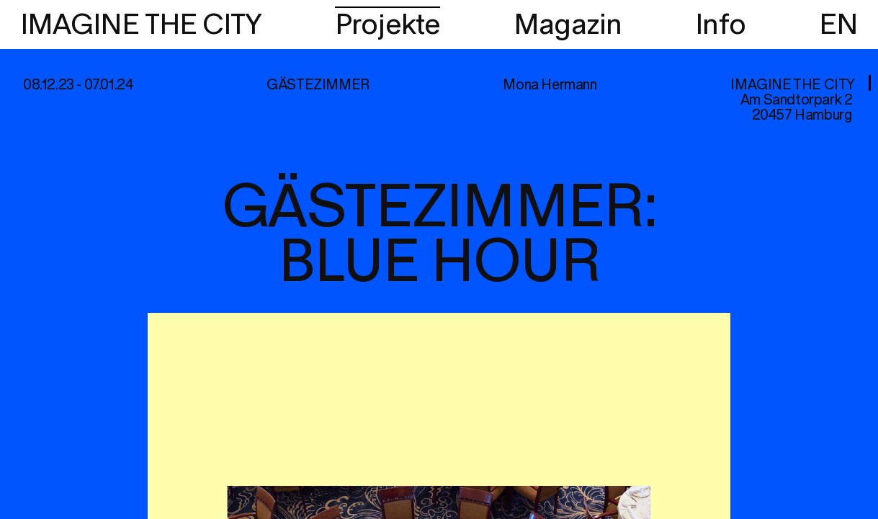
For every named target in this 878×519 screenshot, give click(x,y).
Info (720, 25)
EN (838, 25)
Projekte (388, 25)
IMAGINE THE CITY (140, 25)
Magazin (568, 25)
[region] (439, 259)
